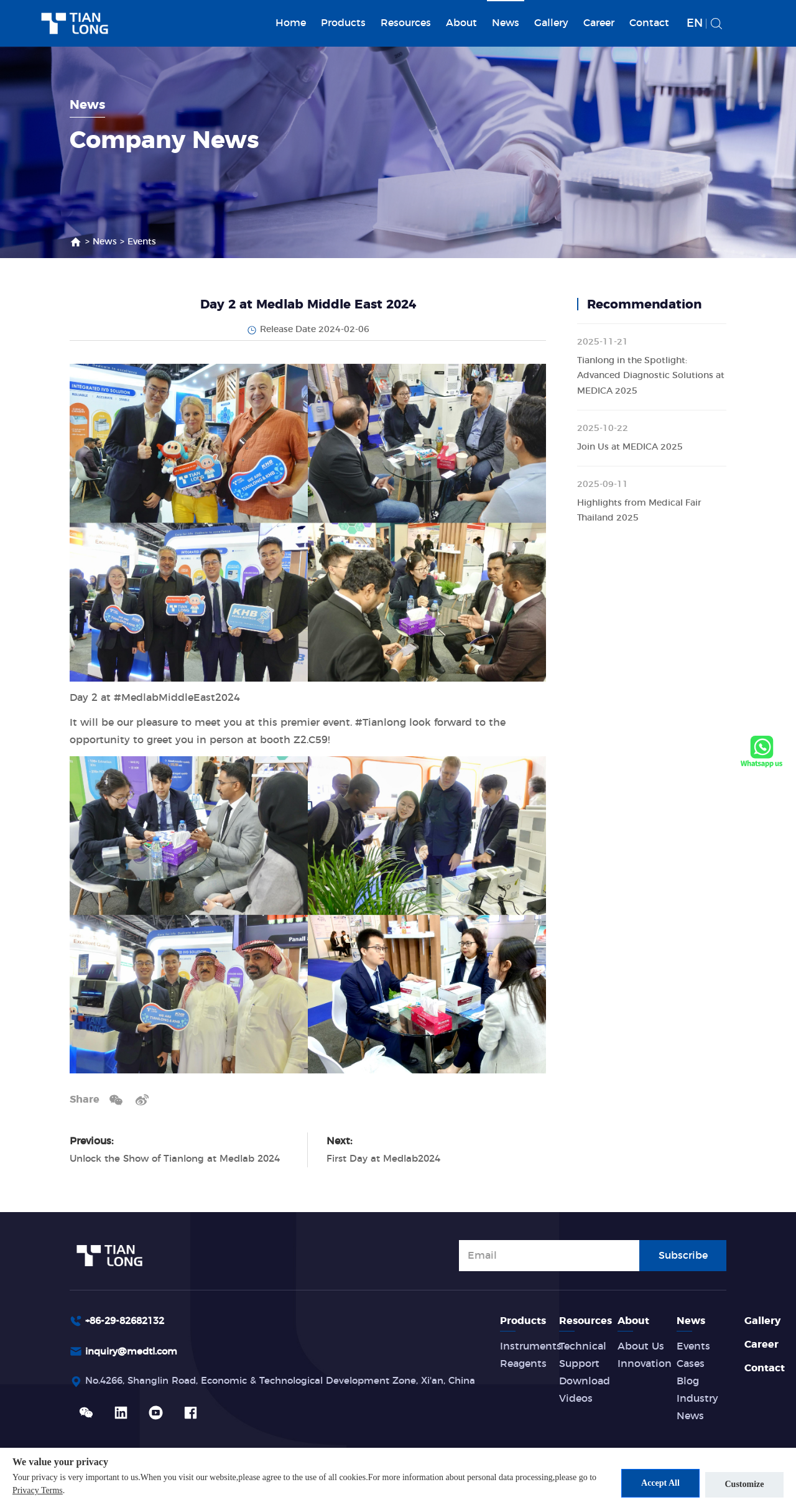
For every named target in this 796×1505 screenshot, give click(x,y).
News (505, 23)
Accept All (655, 1483)
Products (343, 23)
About (461, 23)
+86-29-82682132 (128, 1321)
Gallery (551, 23)
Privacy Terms (46, 1491)
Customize (744, 1483)
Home (290, 23)
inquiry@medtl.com (135, 1353)
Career (598, 23)
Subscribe (683, 1254)
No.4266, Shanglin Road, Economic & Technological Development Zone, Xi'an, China (295, 1383)
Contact (649, 23)
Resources (406, 23)
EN (695, 23)
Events (141, 242)
